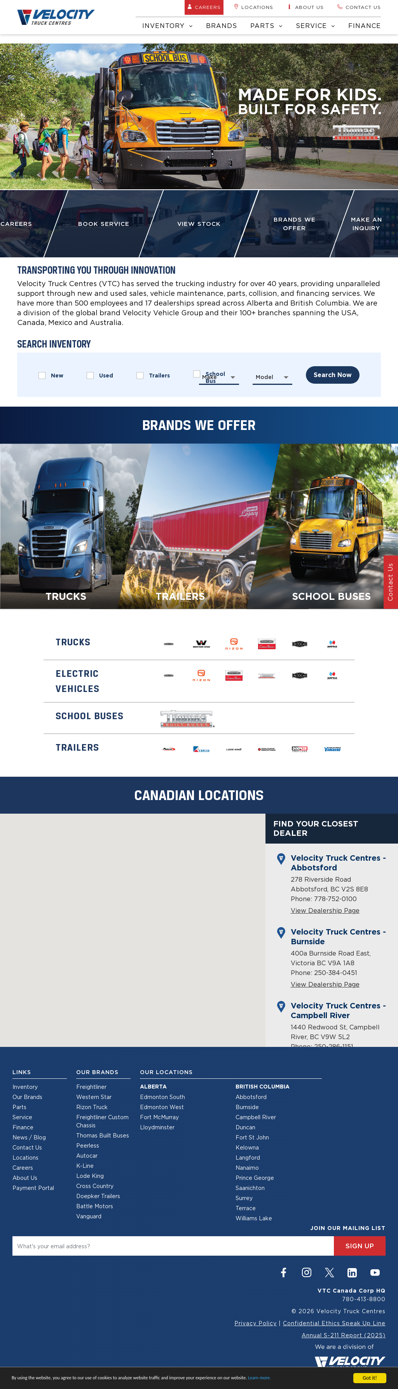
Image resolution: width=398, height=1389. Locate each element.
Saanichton (250, 1188)
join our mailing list (348, 1228)
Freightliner (91, 1086)
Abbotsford (251, 1097)
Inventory (167, 26)
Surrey (244, 1198)
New (50, 375)
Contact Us (27, 1147)
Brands (221, 26)
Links (21, 1072)
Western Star (94, 1097)
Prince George (255, 1177)
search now (333, 375)
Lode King (90, 1175)
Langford (248, 1157)
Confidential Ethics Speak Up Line (334, 1323)
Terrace (246, 1208)
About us (305, 7)
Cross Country (94, 1186)
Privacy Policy (255, 1323)
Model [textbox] (264, 377)
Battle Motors (94, 1206)
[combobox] (219, 377)
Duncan (245, 1127)
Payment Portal (33, 1188)
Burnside (247, 1107)
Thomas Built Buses (102, 1135)
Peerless (87, 1145)
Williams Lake (254, 1218)
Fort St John (252, 1137)
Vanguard (88, 1216)
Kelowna (247, 1147)
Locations (253, 7)
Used (100, 375)
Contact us (359, 7)
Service (315, 26)
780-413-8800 (364, 1299)
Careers (204, 7)
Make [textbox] (209, 377)
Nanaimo (247, 1167)
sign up (360, 1246)
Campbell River (256, 1117)
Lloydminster (157, 1127)
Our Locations (166, 1072)
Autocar (87, 1155)
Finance (364, 26)
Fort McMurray (159, 1117)
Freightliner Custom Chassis (102, 1121)
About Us (24, 1177)
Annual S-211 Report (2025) (344, 1335)
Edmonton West (162, 1107)
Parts (266, 26)
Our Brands (27, 1097)
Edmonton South (162, 1097)
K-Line (85, 1165)
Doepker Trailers (98, 1196)
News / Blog (29, 1137)
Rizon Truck (92, 1107)
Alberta (153, 1086)
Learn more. (259, 1377)
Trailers (153, 375)
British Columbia (263, 1086)
